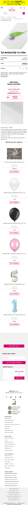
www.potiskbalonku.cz (14, 498)
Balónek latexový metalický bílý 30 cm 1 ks (14, 192)
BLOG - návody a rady (9, 465)
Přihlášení (21, 8)
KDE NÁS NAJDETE (9, 471)
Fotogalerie (7, 468)
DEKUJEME (18, 1)
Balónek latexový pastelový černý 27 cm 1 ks (14, 223)
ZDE (20, 4)
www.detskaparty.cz (14, 494)
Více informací (4, 76)
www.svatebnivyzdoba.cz (14, 492)
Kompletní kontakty (9, 438)
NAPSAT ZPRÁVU (15, 97)
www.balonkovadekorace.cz (14, 496)
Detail (14, 165)
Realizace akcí (8, 448)
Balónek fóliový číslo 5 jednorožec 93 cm (14, 284)
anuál (12, 463)
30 (21, 1)
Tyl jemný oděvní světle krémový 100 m (14, 162)
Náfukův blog (14, 346)
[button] (14, 172)
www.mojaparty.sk (14, 490)
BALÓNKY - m (8, 463)
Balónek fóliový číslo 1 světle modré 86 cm (14, 314)
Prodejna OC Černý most (11, 485)
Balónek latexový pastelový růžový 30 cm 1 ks (14, 253)
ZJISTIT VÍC (19, 378)
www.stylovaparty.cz (14, 499)
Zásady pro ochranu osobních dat (12, 424)
